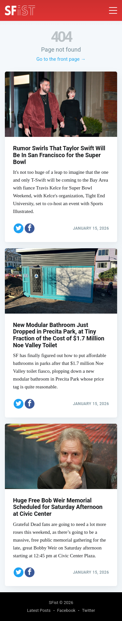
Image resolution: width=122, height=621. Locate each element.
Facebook (66, 610)
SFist (53, 602)
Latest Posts (39, 610)
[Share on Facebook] (29, 228)
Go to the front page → (61, 59)
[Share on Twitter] (18, 228)
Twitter (88, 610)
